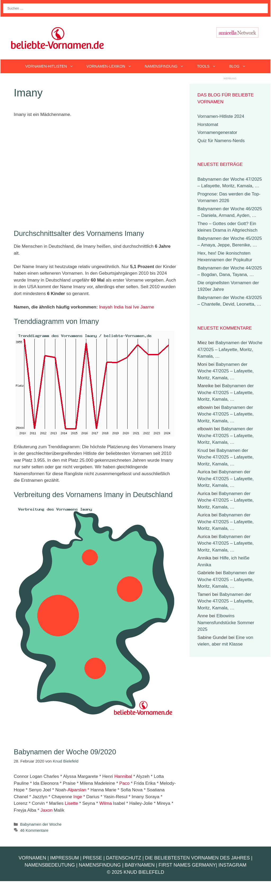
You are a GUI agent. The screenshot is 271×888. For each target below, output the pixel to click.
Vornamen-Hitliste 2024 (220, 116)
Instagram (232, 865)
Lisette (71, 803)
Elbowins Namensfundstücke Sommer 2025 (225, 622)
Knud (202, 450)
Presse (92, 858)
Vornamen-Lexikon (112, 66)
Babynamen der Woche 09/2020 (65, 752)
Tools (209, 66)
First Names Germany (187, 865)
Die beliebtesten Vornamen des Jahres (197, 858)
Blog (240, 66)
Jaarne (147, 307)
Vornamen (32, 858)
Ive (136, 307)
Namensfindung (168, 66)
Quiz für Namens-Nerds (221, 140)
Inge (77, 796)
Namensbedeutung (50, 865)
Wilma (105, 803)
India (119, 307)
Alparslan (76, 789)
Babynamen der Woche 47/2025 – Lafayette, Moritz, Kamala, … (229, 349)
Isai (128, 307)
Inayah (105, 307)
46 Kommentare (34, 830)
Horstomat (207, 124)
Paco (124, 783)
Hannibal (123, 776)
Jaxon (46, 810)
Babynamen (140, 865)
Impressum (64, 858)
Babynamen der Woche (40, 824)
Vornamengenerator (217, 132)
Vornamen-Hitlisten (52, 66)
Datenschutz (123, 858)
